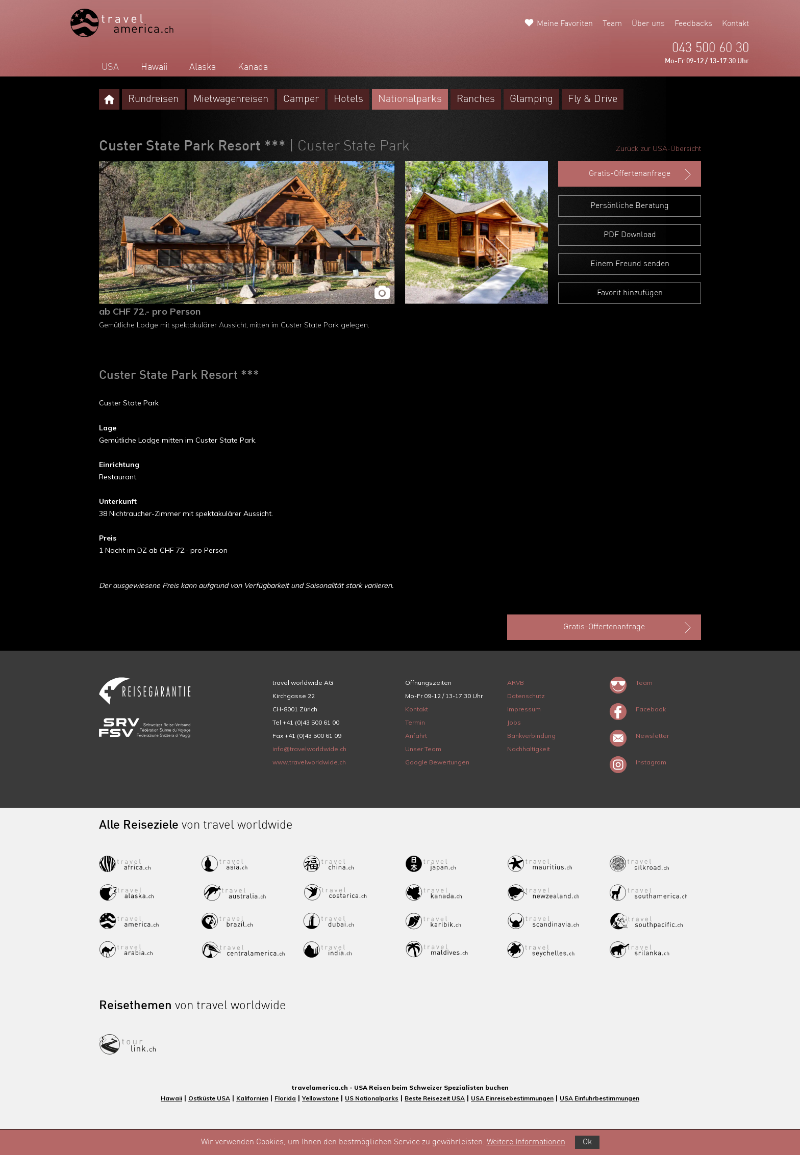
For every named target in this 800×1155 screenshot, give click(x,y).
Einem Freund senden (629, 264)
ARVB (515, 682)
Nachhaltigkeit (528, 749)
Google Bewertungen (437, 762)
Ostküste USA (209, 1098)
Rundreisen (153, 99)
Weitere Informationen (526, 1142)
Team (612, 24)
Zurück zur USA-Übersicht (658, 148)
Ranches (476, 99)
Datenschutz (526, 696)
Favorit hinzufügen (630, 293)
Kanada (253, 67)
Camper (301, 99)
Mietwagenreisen (230, 99)
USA (110, 67)
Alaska (202, 67)
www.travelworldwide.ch (309, 762)
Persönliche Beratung (629, 206)
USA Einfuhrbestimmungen (599, 1098)
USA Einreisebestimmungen (512, 1098)
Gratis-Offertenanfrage (641, 174)
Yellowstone (320, 1098)
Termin (415, 722)
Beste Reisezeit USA (435, 1098)
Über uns (648, 24)
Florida (285, 1098)
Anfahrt (416, 735)
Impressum (524, 709)
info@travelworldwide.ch (309, 749)
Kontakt (735, 24)
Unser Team (423, 749)
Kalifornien (252, 1098)
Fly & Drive (592, 99)
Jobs (514, 722)
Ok (587, 1142)
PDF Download (630, 235)
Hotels (348, 99)
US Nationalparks (371, 1098)
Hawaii (154, 67)
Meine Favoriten (565, 24)
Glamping (531, 99)
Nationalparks (410, 99)
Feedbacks (693, 24)
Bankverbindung (531, 735)
